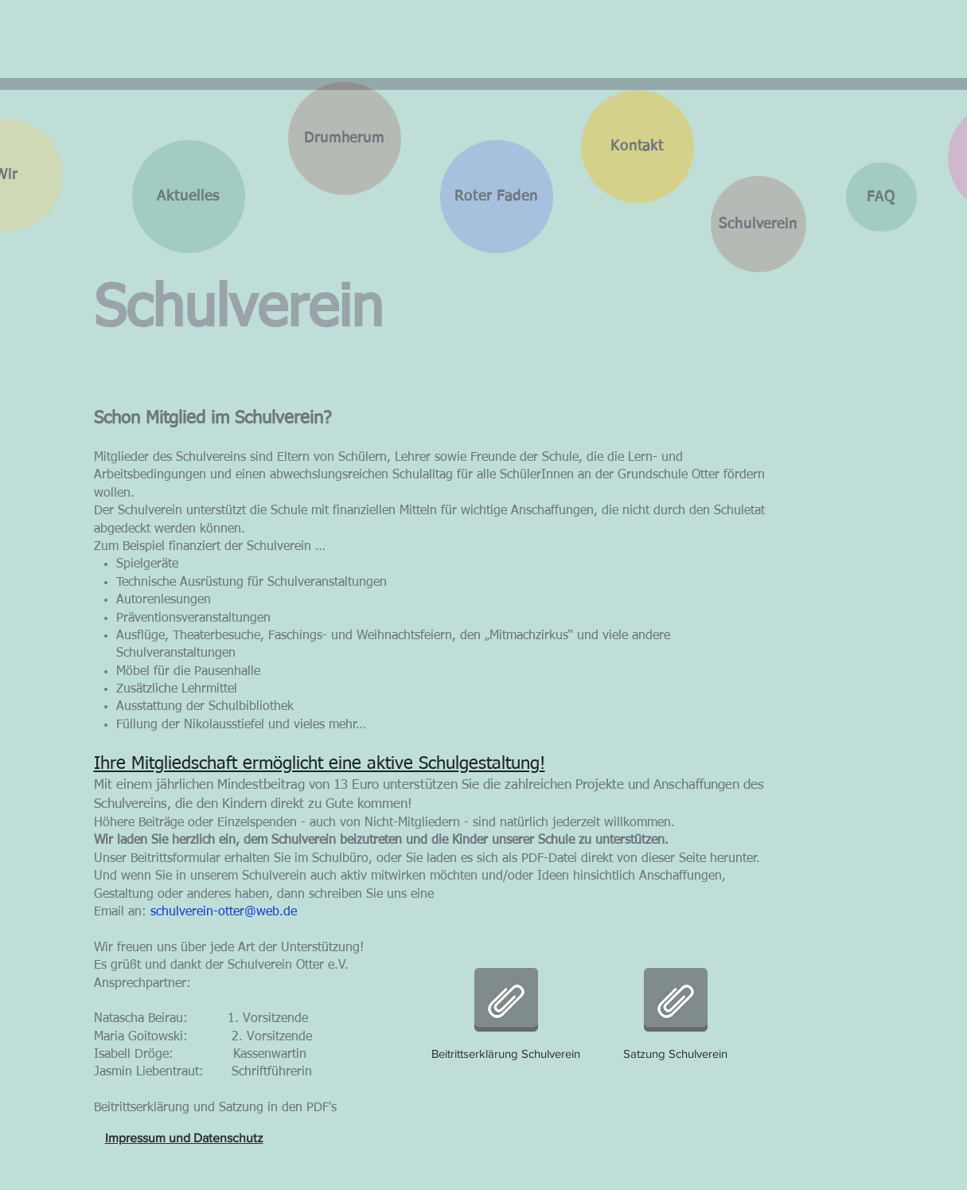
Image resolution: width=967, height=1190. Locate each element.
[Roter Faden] (496, 196)
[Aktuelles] (188, 196)
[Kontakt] (637, 146)
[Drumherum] (344, 138)
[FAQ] (881, 197)
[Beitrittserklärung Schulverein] (506, 1010)
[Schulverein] (758, 224)
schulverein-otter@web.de (223, 912)
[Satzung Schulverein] (676, 1010)
